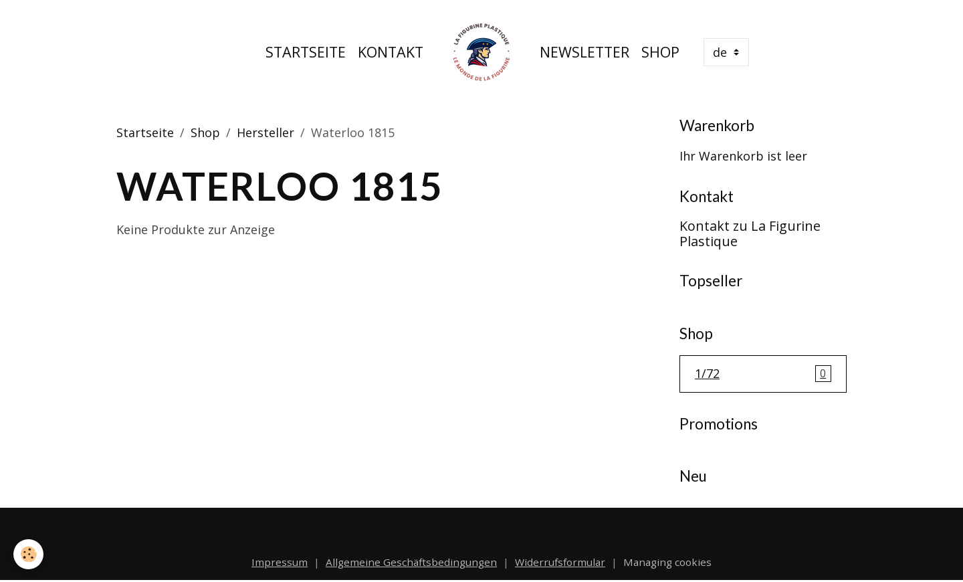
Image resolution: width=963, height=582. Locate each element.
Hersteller (265, 132)
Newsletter (584, 52)
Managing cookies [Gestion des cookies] (667, 562)
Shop (660, 52)
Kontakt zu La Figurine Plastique (750, 234)
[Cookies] (28, 554)
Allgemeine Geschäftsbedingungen (411, 562)
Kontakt (390, 52)
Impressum (279, 562)
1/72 (763, 374)
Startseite (305, 52)
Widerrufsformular (560, 562)
